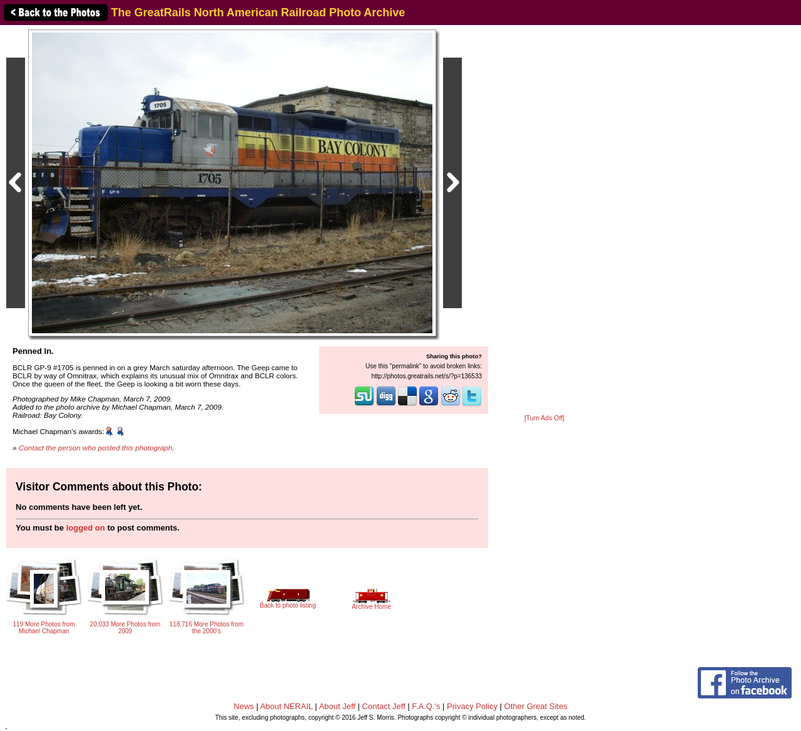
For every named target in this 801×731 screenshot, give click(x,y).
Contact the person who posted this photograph (96, 447)
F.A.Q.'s (426, 706)
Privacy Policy (472, 706)
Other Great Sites (536, 706)
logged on (85, 527)
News (243, 706)
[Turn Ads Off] (544, 418)
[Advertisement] (544, 220)
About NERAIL (286, 706)
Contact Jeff (384, 706)
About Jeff (337, 706)
